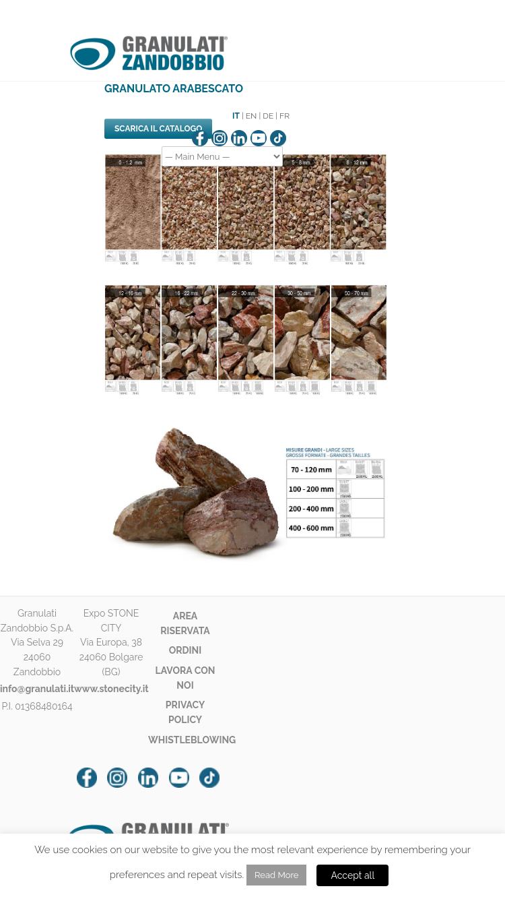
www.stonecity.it (111, 688)
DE (268, 116)
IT (236, 116)
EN (251, 116)
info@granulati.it (37, 688)
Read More (276, 875)
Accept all (352, 875)
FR (284, 116)
